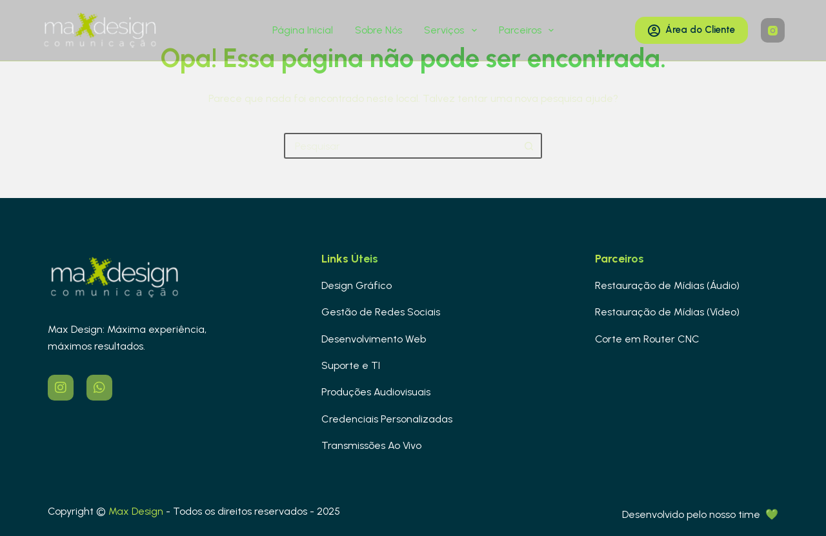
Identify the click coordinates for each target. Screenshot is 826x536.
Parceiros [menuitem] (529, 30)
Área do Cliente (691, 30)
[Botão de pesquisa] (529, 146)
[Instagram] (773, 30)
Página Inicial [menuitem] (302, 30)
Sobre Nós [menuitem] (378, 30)
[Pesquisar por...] (400, 146)
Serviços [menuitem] (452, 30)
